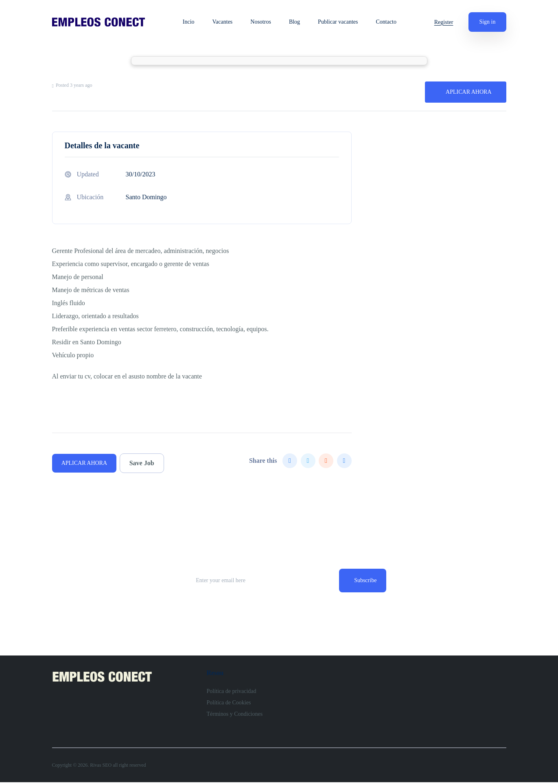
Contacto (387, 22)
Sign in (487, 22)
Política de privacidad (231, 692)
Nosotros (262, 22)
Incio (190, 22)
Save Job (143, 463)
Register (443, 22)
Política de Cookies (229, 703)
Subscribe (364, 581)
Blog (295, 22)
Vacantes (224, 22)
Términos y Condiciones (235, 715)
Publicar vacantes (339, 22)
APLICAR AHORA (468, 92)
